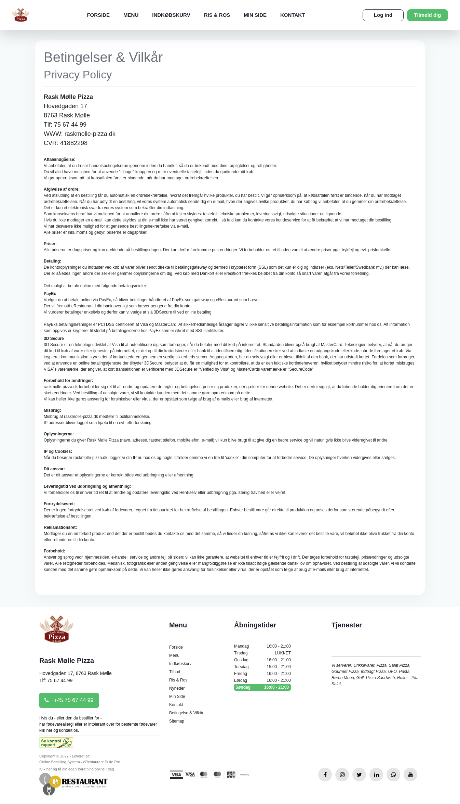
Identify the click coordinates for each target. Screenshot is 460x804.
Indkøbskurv (171, 15)
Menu (130, 15)
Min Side (255, 15)
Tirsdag (262, 653)
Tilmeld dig (427, 15)
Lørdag (262, 680)
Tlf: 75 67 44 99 (55, 680)
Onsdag (262, 659)
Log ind (383, 15)
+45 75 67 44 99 (69, 700)
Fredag (262, 673)
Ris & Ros (217, 15)
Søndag (262, 687)
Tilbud (174, 671)
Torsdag (262, 666)
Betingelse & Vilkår (186, 713)
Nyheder (177, 688)
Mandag (262, 646)
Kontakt (292, 15)
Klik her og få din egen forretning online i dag (76, 769)
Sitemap (176, 721)
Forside (98, 15)
